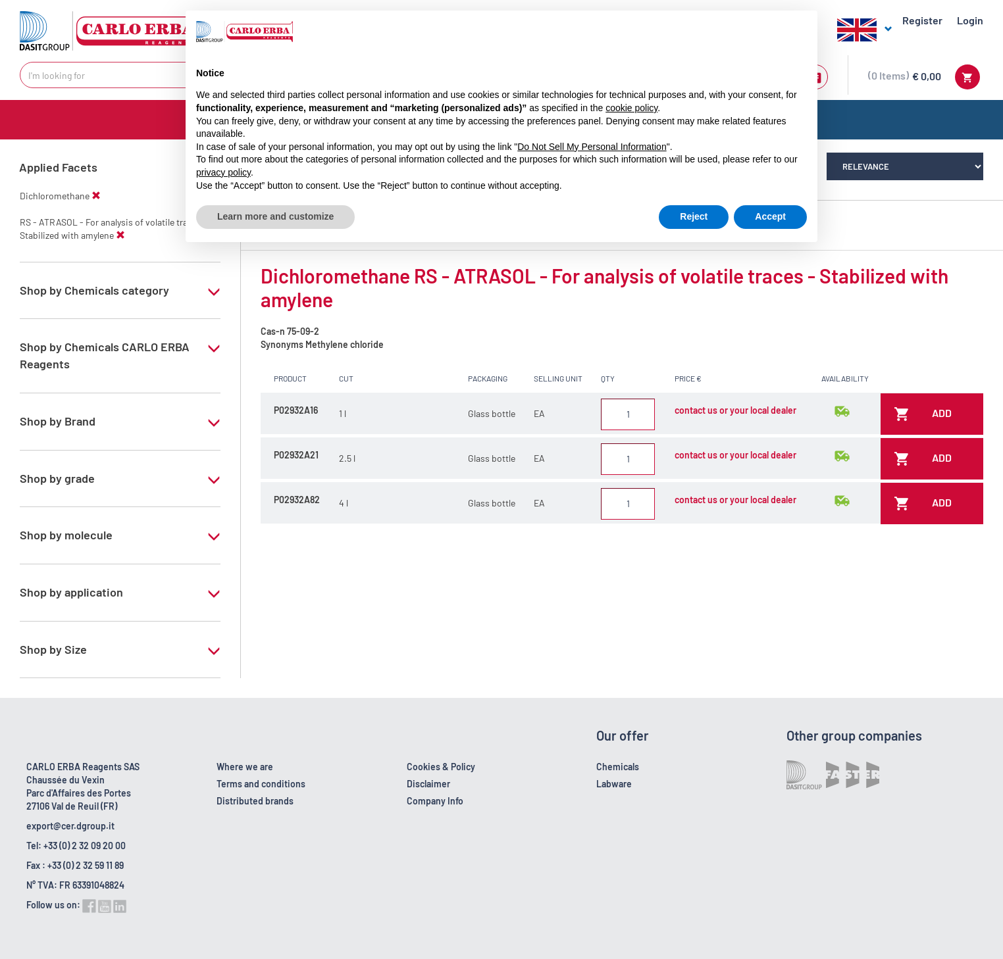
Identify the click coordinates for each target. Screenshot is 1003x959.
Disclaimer (428, 783)
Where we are (245, 766)
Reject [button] (693, 216)
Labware (614, 783)
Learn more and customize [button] (275, 216)
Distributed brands (255, 800)
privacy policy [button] (223, 172)
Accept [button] (770, 216)
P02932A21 (296, 454)
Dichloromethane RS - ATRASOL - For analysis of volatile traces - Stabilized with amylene (604, 287)
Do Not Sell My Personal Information (591, 146)
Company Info (435, 800)
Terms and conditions (261, 783)
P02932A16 (296, 410)
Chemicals (617, 766)
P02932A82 (297, 499)
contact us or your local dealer (735, 410)
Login (970, 20)
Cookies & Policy (441, 766)
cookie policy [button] (631, 108)
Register (922, 20)
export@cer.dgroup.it (70, 825)
